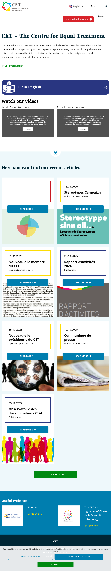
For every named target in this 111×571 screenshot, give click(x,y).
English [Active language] (76, 6)
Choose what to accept (79, 557)
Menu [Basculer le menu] (101, 16)
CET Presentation (12, 65)
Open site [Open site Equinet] (35, 513)
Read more (28, 208)
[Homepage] (15, 6)
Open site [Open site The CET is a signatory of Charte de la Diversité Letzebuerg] (91, 525)
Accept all (55, 564)
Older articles (55, 474)
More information (30, 557)
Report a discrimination (78, 19)
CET (55, 541)
